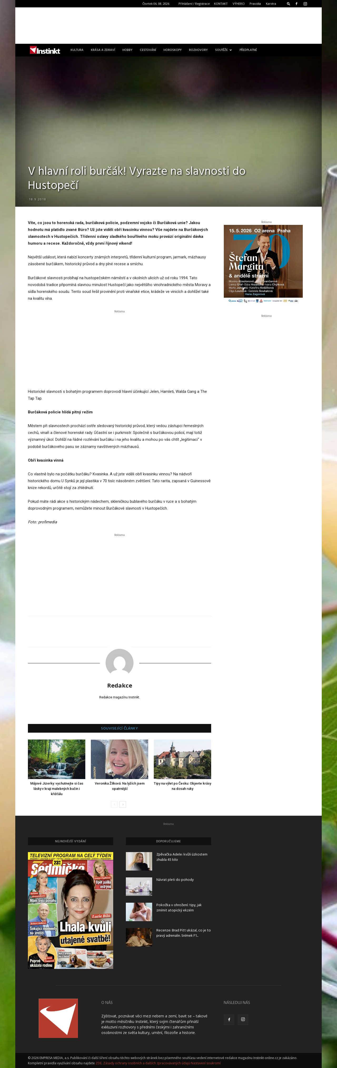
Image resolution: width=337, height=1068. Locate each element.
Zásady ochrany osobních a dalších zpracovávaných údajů (146, 1063)
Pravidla (255, 4)
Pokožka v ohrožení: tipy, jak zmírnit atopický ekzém (179, 908)
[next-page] (123, 804)
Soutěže (223, 50)
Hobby (127, 50)
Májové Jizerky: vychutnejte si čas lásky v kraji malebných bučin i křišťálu (56, 788)
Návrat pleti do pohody (175, 880)
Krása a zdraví (103, 50)
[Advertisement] (168, 25)
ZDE (99, 1063)
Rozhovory (198, 50)
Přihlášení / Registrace (194, 4)
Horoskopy (172, 50)
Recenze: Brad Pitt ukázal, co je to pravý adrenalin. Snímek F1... (183, 933)
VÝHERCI (239, 4)
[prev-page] (114, 804)
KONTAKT (221, 4)
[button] (289, 4)
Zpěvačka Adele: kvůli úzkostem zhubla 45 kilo (181, 857)
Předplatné (248, 50)
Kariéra (271, 4)
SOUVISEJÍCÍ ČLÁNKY (119, 729)
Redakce (119, 685)
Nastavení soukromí (206, 1063)
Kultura (77, 50)
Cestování (148, 50)
